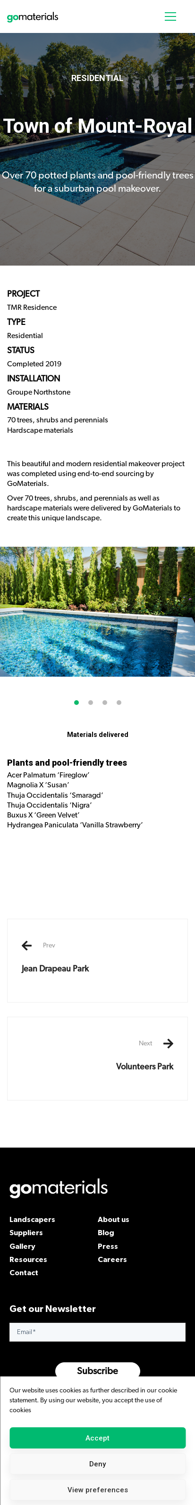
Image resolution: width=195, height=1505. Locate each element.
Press (108, 1246)
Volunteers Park (97, 1055)
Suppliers (26, 1232)
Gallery (22, 1246)
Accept (97, 1438)
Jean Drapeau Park (97, 957)
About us (113, 1219)
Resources (28, 1259)
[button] (76, 714)
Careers (112, 1259)
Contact (23, 1272)
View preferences (98, 1490)
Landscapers (32, 1219)
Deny (97, 1464)
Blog (106, 1232)
